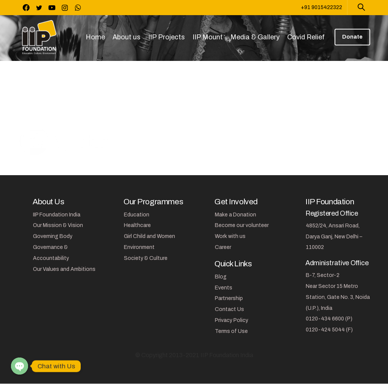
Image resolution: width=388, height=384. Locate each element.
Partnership (229, 298)
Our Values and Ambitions (64, 269)
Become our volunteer (242, 225)
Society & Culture (145, 258)
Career (223, 247)
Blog (221, 277)
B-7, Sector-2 (323, 275)
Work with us (230, 236)
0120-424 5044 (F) (329, 330)
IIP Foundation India (56, 215)
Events (223, 288)
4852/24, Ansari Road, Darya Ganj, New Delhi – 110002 (334, 236)
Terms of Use (231, 331)
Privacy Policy (231, 320)
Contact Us (229, 309)
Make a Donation (235, 215)
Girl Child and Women (149, 236)
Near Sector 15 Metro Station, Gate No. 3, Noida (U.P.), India (338, 297)
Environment (139, 247)
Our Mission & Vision (58, 225)
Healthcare (137, 225)
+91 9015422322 (321, 7)
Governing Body (52, 236)
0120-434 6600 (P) (329, 319)
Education (136, 215)
